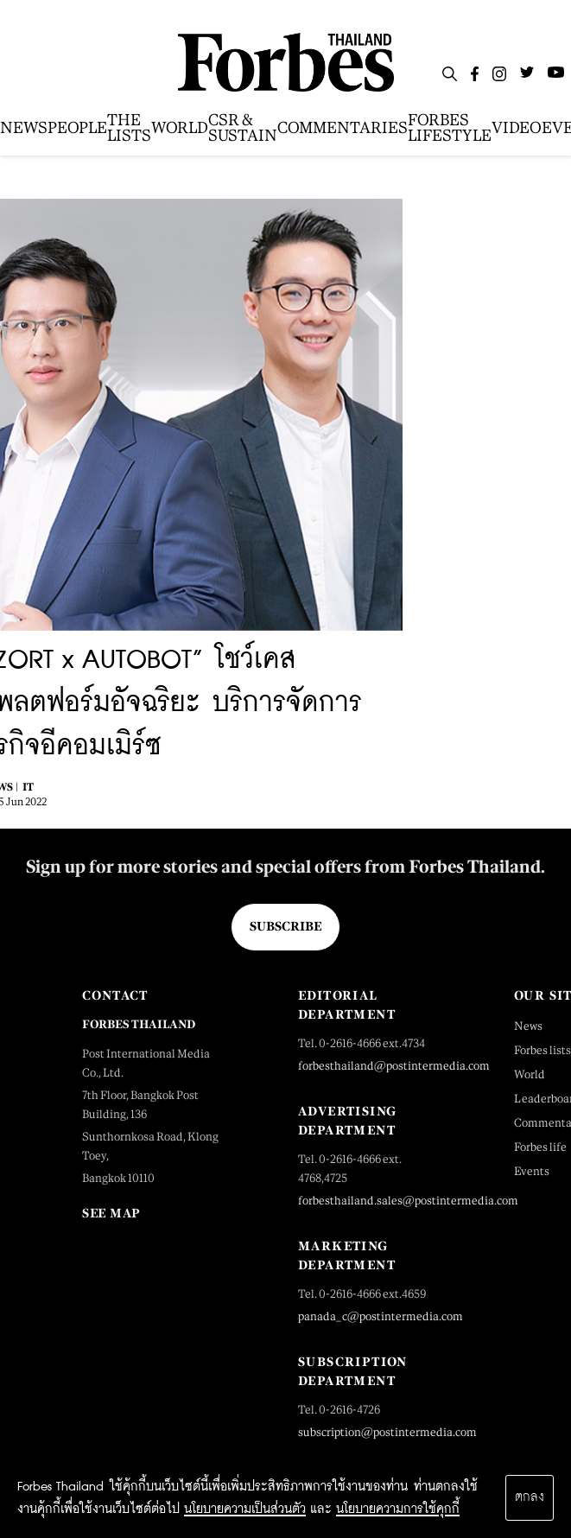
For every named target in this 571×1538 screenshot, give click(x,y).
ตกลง (529, 1497)
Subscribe (285, 926)
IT (28, 787)
